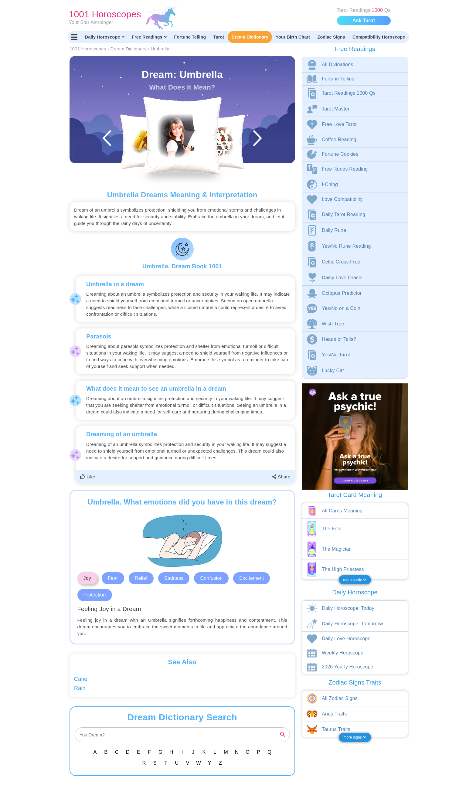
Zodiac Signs (331, 37)
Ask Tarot (363, 20)
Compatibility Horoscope (378, 37)
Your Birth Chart (293, 37)
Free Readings (149, 37)
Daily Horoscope (104, 37)
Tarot (218, 37)
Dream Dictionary (250, 37)
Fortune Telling (190, 37)
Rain (80, 688)
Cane (80, 679)
